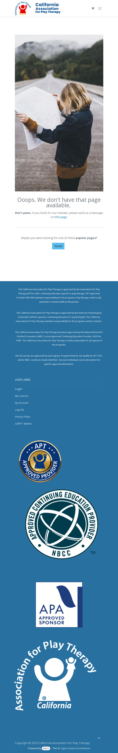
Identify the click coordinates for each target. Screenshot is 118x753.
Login (18, 389)
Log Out (19, 409)
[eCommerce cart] (92, 8)
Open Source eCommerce (75, 748)
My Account (21, 402)
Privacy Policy (22, 416)
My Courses (21, 396)
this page (61, 217)
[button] (99, 738)
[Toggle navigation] (99, 8)
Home (58, 246)
